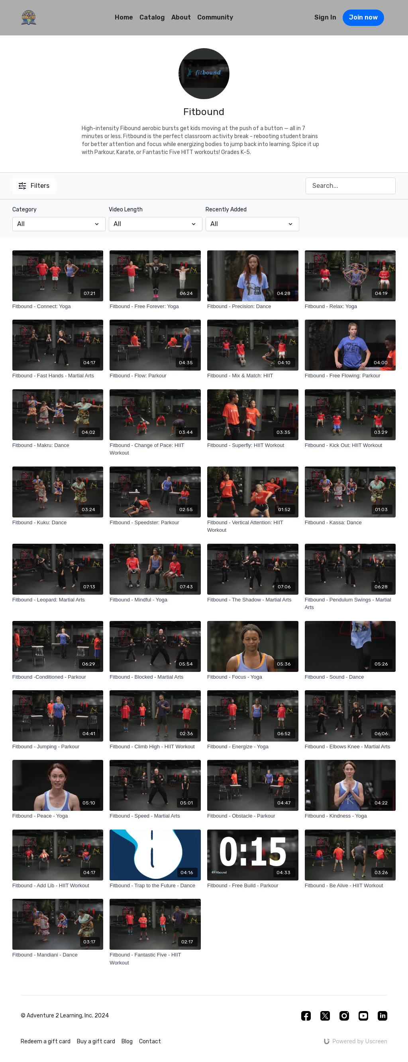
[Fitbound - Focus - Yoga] (252, 677)
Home (124, 17)
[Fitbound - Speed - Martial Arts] (155, 816)
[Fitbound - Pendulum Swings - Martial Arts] (350, 603)
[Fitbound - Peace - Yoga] (58, 816)
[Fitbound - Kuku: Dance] (58, 523)
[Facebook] (306, 1016)
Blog (127, 1041)
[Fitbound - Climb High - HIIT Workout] (155, 747)
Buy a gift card (96, 1041)
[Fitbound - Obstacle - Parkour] (252, 816)
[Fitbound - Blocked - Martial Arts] (155, 677)
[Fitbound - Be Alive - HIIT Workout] (350, 886)
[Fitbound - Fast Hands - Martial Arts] (58, 376)
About (181, 17)
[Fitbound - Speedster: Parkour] (155, 523)
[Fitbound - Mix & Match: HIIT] (252, 376)
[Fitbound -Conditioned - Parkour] (58, 677)
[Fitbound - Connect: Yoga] (58, 306)
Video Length (126, 209)
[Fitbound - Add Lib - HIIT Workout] (58, 886)
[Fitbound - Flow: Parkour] (155, 376)
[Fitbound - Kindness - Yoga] (350, 816)
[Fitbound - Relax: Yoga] (350, 306)
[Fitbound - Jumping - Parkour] (58, 747)
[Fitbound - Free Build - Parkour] (252, 886)
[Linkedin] (382, 1016)
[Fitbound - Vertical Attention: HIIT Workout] (252, 526)
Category (24, 209)
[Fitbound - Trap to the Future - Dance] (155, 886)
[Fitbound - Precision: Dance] (252, 306)
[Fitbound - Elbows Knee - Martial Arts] (350, 747)
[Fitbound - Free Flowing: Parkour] (350, 376)
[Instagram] (344, 1016)
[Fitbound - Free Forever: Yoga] (155, 306)
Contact (150, 1041)
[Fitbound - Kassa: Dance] (350, 523)
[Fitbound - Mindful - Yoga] (155, 600)
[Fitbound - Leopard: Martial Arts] (58, 600)
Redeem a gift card (46, 1041)
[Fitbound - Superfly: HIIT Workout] (252, 445)
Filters (34, 185)
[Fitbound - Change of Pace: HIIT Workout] (155, 449)
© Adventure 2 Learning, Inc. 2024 (65, 1016)
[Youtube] (363, 1016)
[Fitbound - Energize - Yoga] (252, 747)
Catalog (152, 17)
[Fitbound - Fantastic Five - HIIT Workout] (155, 958)
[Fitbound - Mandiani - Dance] (58, 955)
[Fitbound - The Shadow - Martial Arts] (252, 600)
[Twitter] (325, 1016)
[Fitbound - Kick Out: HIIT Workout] (350, 445)
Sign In (325, 17)
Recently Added (226, 209)
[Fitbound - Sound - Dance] (350, 677)
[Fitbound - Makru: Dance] (58, 445)
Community (215, 17)
